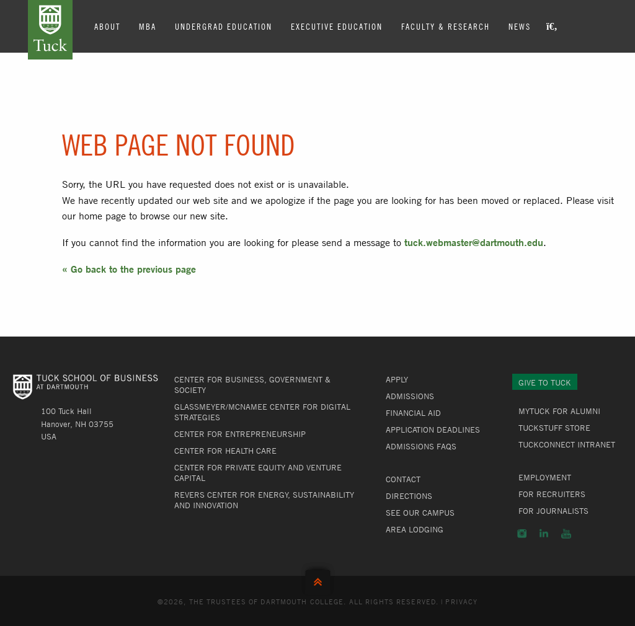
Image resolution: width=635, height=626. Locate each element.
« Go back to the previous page (129, 268)
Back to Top (318, 579)
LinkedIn (544, 534)
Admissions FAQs (421, 446)
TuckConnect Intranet (566, 444)
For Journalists (553, 511)
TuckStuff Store (554, 428)
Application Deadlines (433, 429)
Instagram (521, 534)
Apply (397, 379)
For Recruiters (551, 494)
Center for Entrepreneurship (240, 434)
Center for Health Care (225, 451)
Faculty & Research (445, 26)
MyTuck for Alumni (559, 411)
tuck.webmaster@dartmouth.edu (473, 242)
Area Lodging (414, 529)
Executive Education (337, 26)
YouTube (566, 534)
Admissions (410, 396)
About (107, 26)
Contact (403, 479)
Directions (409, 496)
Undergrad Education (223, 26)
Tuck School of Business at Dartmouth (50, 30)
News (519, 26)
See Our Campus (420, 513)
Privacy (461, 601)
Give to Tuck (544, 382)
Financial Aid (413, 413)
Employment (544, 477)
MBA (147, 26)
